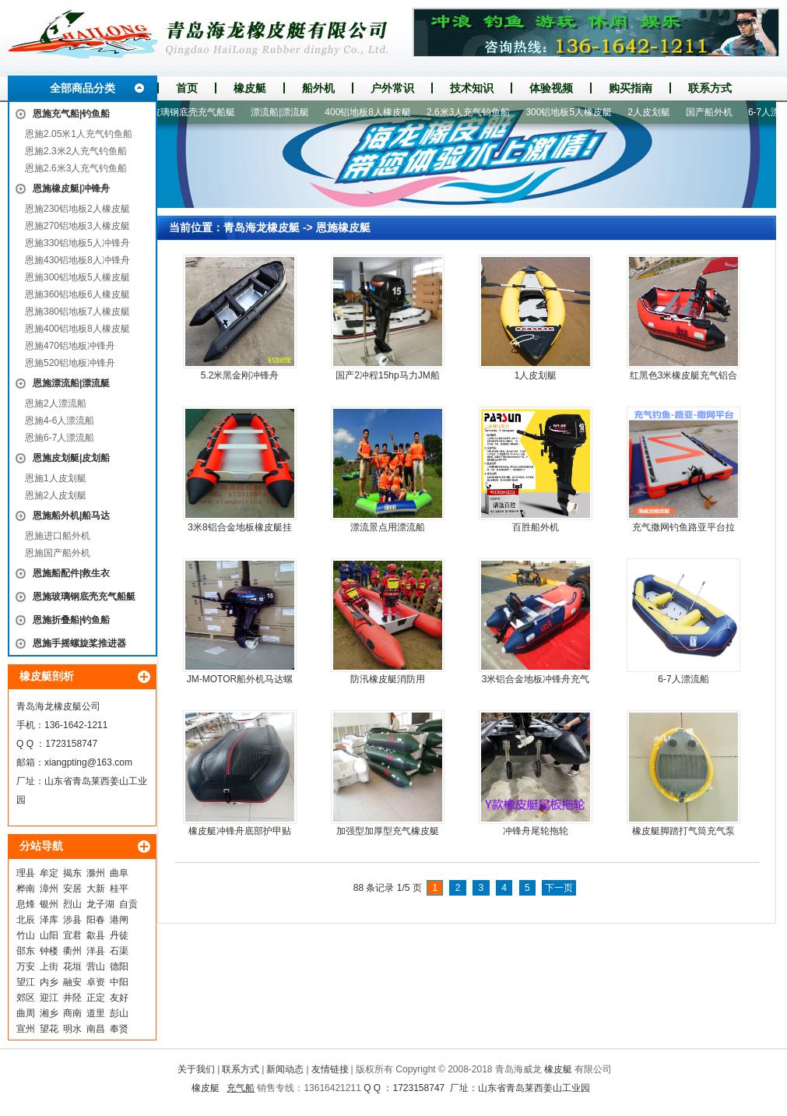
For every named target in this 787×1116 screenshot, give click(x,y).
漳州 (49, 888)
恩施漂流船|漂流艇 (71, 383)
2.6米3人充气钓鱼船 (472, 112)
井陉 (72, 997)
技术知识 (472, 88)
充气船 (241, 1088)
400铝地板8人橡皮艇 (372, 112)
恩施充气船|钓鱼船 (71, 113)
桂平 (119, 888)
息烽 (25, 904)
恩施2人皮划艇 (55, 495)
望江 (25, 982)
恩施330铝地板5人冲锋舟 (77, 243)
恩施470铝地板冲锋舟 (70, 345)
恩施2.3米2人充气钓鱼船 (76, 151)
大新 (95, 888)
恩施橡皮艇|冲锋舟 (71, 188)
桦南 (25, 888)
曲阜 (119, 873)
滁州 (95, 873)
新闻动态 (285, 1069)
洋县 (95, 950)
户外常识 (392, 88)
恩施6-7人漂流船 (59, 437)
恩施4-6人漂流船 (59, 420)
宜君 (72, 935)
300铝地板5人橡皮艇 (572, 112)
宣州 (25, 1028)
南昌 (95, 1028)
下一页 (559, 887)
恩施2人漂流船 (55, 403)
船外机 (318, 88)
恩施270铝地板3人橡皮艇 (77, 225)
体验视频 (551, 88)
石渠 (119, 950)
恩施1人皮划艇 (55, 478)
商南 (72, 1013)
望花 (49, 1028)
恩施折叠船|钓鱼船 (71, 619)
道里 (95, 1013)
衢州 (72, 950)
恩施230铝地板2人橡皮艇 (77, 208)
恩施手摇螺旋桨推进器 (79, 643)
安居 (72, 888)
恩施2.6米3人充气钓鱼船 (76, 168)
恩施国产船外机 (57, 552)
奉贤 (119, 1028)
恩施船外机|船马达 (71, 515)
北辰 (25, 919)
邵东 (25, 950)
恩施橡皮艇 (343, 227)
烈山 (72, 904)
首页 (187, 88)
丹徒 (119, 935)
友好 (119, 997)
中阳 (119, 982)
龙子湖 (100, 904)
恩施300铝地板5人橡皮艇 (77, 277)
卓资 (95, 982)
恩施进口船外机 (57, 535)
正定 (95, 997)
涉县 (72, 919)
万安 (25, 966)
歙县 (95, 935)
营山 (95, 966)
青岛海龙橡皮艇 (261, 227)
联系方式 (710, 88)
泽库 (49, 919)
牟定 (49, 873)
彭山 (119, 1013)
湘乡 (49, 1013)
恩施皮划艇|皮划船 (71, 457)
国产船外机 (713, 112)
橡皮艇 (250, 88)
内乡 (49, 982)
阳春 (95, 919)
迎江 (49, 997)
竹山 (25, 935)
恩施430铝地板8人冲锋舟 (77, 260)
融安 (72, 982)
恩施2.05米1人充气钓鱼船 (78, 133)
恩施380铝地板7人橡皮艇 (77, 311)
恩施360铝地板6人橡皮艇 (77, 294)
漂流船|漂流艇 (284, 112)
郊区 (25, 997)
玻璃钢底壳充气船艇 (197, 112)
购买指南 (630, 88)
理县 (25, 873)
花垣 (72, 966)
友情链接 (330, 1069)
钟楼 (49, 950)
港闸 (119, 919)
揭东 (72, 873)
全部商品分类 (82, 88)
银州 (49, 904)
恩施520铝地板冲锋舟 (70, 362)
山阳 (49, 935)
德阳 (119, 966)
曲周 (25, 1013)
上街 (49, 966)
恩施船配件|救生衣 (71, 573)
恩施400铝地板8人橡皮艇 (77, 328)
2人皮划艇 (652, 112)
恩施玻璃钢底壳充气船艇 (84, 596)
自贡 (128, 904)
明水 (72, 1028)
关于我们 (196, 1069)
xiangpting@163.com (88, 762)
